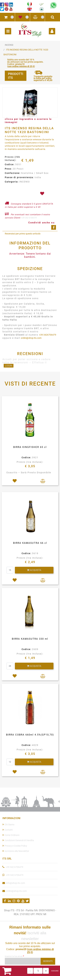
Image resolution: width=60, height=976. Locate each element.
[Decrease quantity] (30, 971)
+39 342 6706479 (28, 218)
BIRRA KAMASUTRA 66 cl (30, 543)
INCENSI (9, 45)
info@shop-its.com (15, 883)
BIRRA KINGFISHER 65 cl (30, 447)
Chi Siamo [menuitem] (8, 824)
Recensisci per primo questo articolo (22, 233)
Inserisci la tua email (14, 956)
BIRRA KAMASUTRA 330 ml (30, 638)
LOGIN (8, 365)
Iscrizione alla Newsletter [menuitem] (15, 851)
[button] (30, 102)
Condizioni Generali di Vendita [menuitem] (18, 840)
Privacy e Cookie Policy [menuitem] (14, 845)
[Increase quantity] (46, 971)
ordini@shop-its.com (31, 338)
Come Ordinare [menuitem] (10, 835)
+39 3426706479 (47, 334)
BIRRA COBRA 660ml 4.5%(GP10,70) (30, 734)
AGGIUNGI (55, 971)
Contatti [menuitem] (7, 829)
